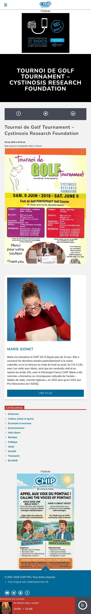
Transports (14, 456)
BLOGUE (13, 460)
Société (12, 451)
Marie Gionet (20, 349)
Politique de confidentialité (28, 582)
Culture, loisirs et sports (21, 419)
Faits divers (14, 432)
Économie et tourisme (19, 423)
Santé (11, 446)
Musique (12, 437)
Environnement (16, 428)
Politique (12, 442)
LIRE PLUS (45, 393)
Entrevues (13, 414)
